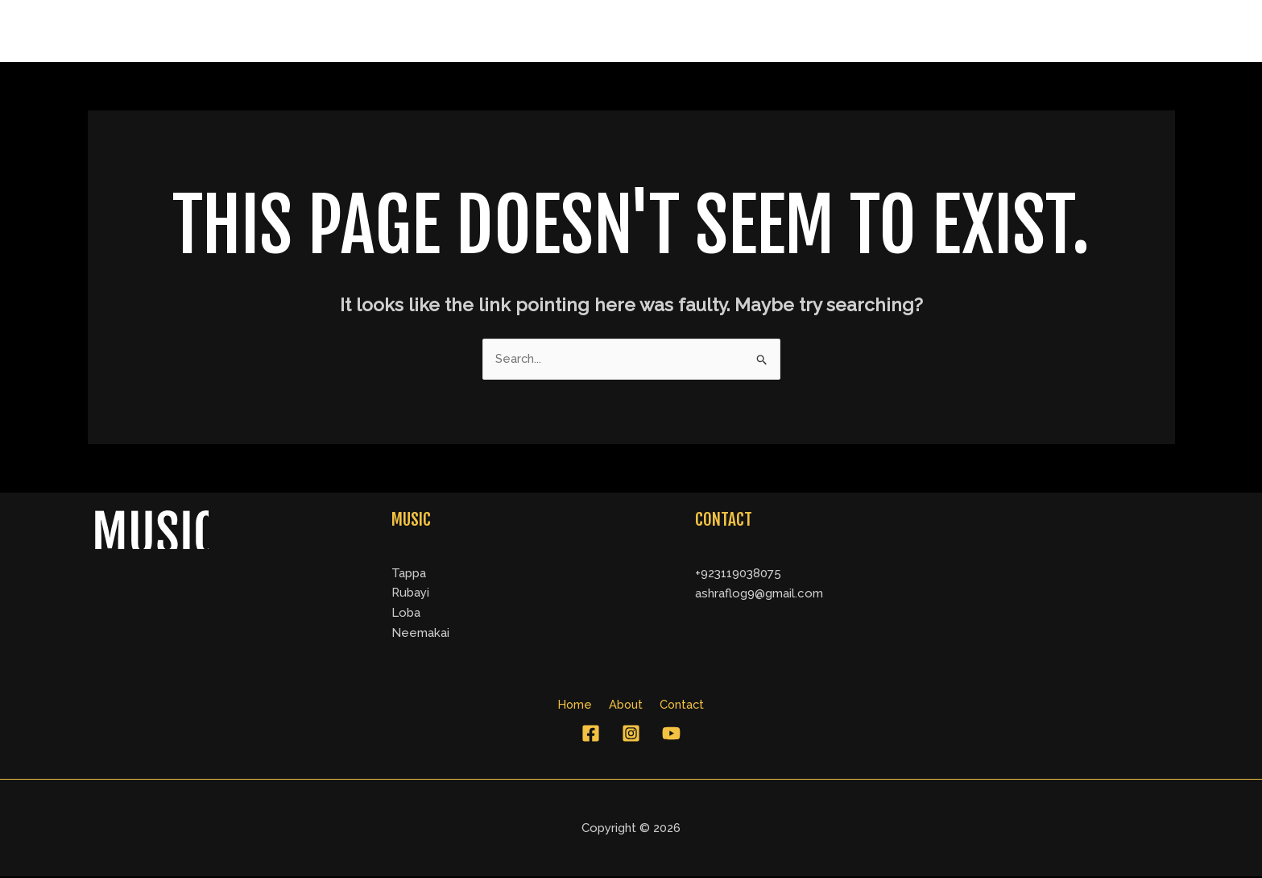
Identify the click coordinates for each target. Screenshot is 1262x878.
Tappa (408, 573)
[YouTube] (671, 735)
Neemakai (420, 633)
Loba (405, 613)
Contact (1134, 31)
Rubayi (410, 593)
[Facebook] (590, 735)
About (1059, 31)
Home (991, 31)
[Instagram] (631, 735)
